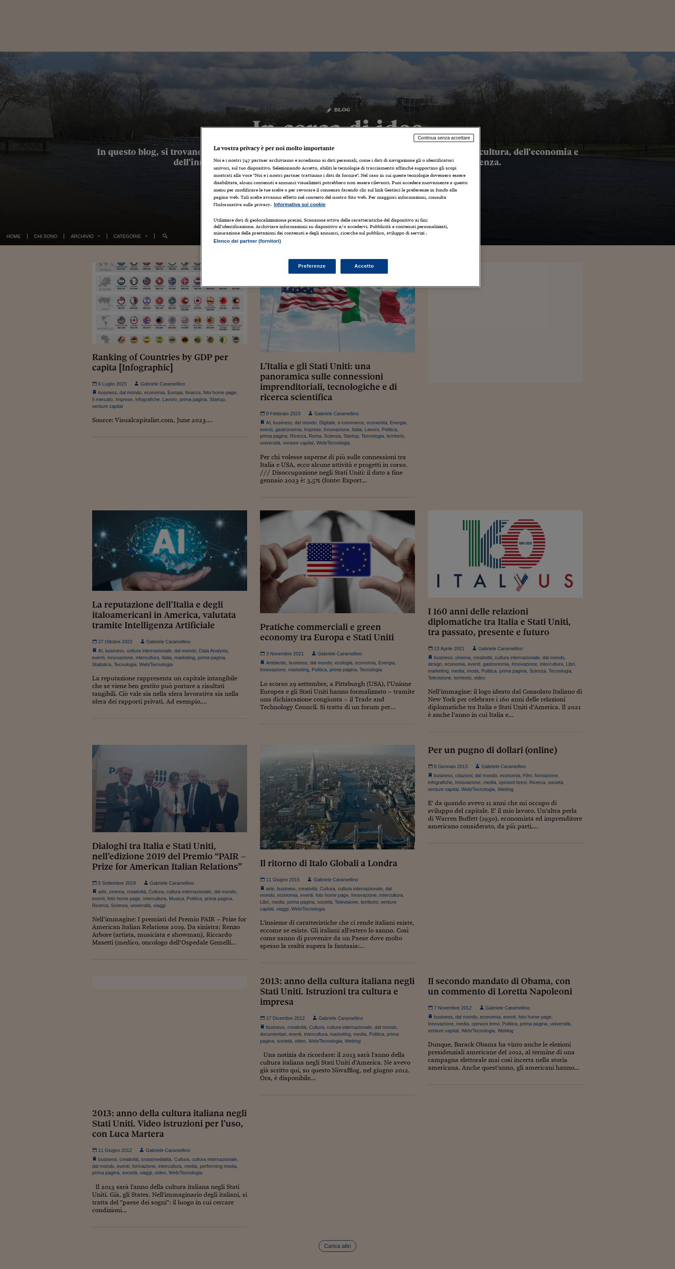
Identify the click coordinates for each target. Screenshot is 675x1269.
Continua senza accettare (444, 137)
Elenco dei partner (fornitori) (247, 241)
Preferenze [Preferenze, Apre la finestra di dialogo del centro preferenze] (312, 266)
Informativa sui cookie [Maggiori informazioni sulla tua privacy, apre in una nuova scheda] (299, 204)
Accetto (364, 266)
